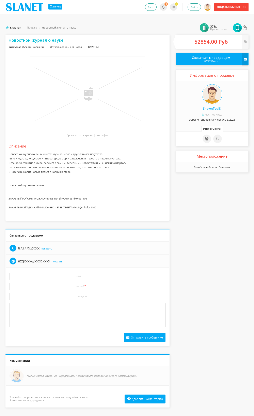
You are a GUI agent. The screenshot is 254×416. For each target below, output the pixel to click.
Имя (78, 276)
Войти (194, 7)
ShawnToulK (212, 108)
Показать (46, 248)
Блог (151, 7)
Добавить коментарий (145, 399)
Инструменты (212, 129)
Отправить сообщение (144, 337)
